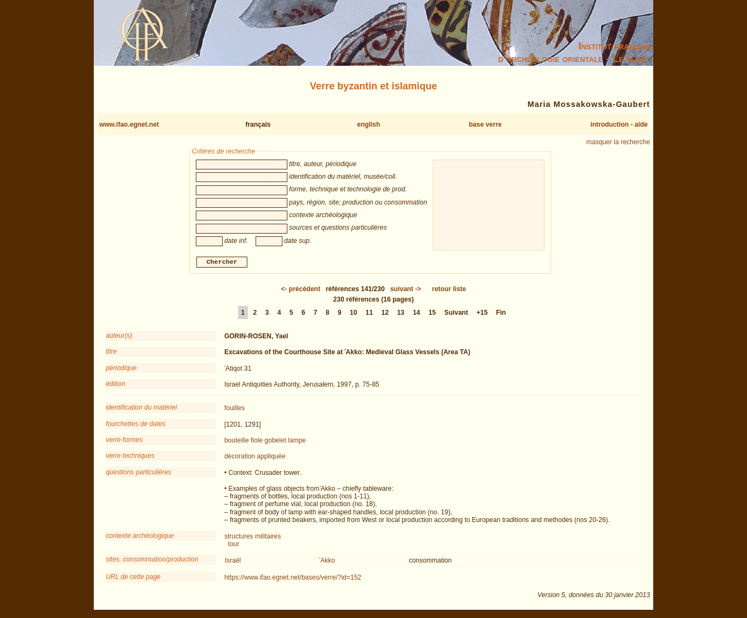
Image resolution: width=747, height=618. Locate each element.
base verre (485, 124)
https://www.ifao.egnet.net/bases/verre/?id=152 (292, 578)
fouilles (234, 409)
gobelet (275, 442)
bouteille (236, 442)
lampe (297, 442)
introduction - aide (619, 124)
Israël (233, 562)
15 (431, 313)
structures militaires (252, 537)
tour (234, 545)
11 (369, 313)
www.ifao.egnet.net (129, 124)
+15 (482, 313)
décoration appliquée (254, 458)
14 (416, 313)
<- (300, 290)
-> (405, 290)
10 (353, 313)
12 (384, 313)
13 (400, 313)
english (368, 124)
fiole (257, 442)
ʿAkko (327, 562)
